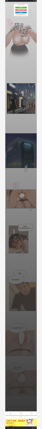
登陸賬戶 (21, 12)
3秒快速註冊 (21, 7)
